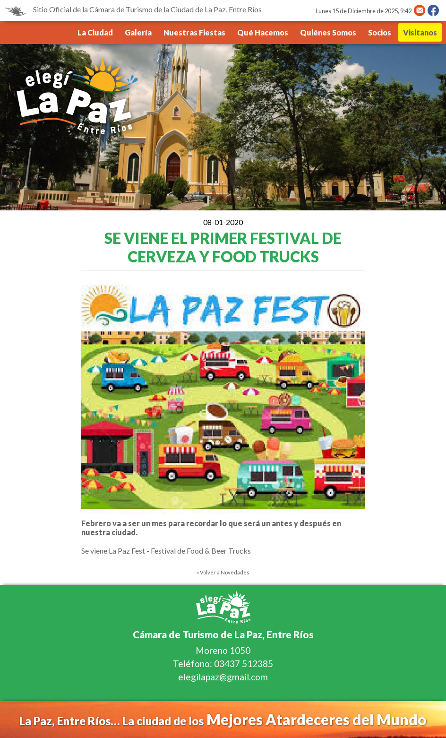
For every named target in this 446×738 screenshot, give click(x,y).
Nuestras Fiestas (194, 32)
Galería (138, 32)
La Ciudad (95, 32)
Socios (379, 32)
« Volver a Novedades (223, 572)
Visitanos (420, 32)
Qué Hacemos (262, 32)
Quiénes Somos (328, 32)
